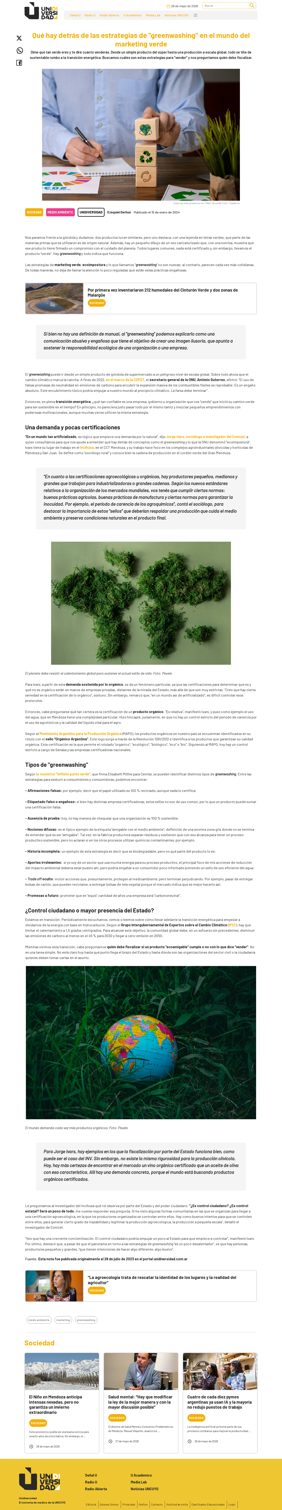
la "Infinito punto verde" (62, 774)
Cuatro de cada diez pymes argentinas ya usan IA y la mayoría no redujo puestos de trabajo (219, 1402)
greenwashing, (86, 1320)
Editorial (91, 1504)
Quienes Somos (109, 1504)
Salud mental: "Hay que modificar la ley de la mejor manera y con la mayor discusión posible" (140, 1402)
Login (231, 1504)
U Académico (132, 15)
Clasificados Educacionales (208, 1504)
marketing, (63, 1320)
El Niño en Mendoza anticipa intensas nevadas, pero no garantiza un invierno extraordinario (55, 1404)
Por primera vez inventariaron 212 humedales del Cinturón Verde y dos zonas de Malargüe (163, 292)
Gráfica (143, 1504)
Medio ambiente (60, 212)
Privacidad (128, 1504)
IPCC (232, 925)
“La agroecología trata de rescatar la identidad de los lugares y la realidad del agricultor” (162, 1280)
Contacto (157, 1504)
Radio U (90, 15)
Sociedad (34, 212)
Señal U (75, 15)
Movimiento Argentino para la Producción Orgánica (80, 733)
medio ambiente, (39, 1320)
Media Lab (153, 15)
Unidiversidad (91, 212)
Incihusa (87, 447)
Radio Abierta (109, 15)
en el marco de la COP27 (125, 379)
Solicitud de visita (177, 1504)
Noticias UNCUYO (176, 15)
